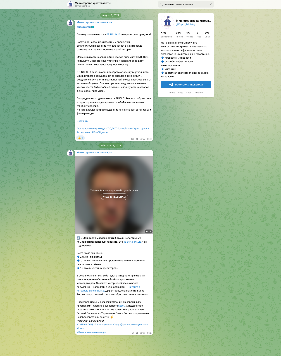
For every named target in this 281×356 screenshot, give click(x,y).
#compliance (124, 128)
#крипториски (140, 128)
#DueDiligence (100, 132)
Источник (82, 121)
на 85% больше (132, 241)
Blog (180, 92)
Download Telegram (186, 84)
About (172, 92)
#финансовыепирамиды (91, 128)
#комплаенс (84, 132)
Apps (188, 92)
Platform (199, 92)
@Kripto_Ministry (185, 24)
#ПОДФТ (111, 128)
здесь (121, 305)
